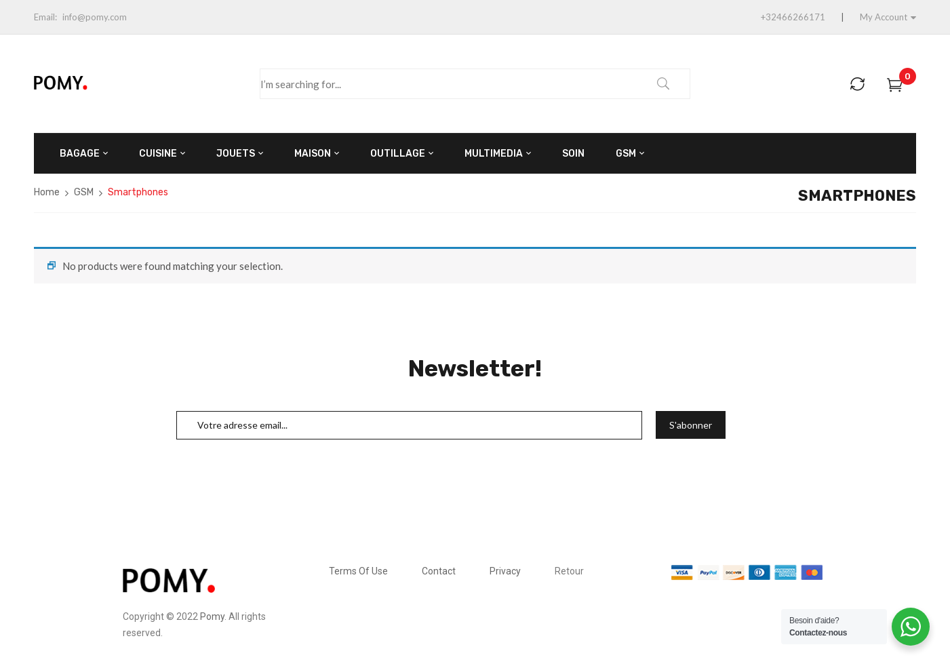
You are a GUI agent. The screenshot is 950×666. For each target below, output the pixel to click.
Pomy (212, 616)
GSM (84, 192)
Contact (439, 571)
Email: (45, 17)
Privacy (505, 571)
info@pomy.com (94, 17)
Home (47, 192)
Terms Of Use (358, 571)
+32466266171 (793, 17)
